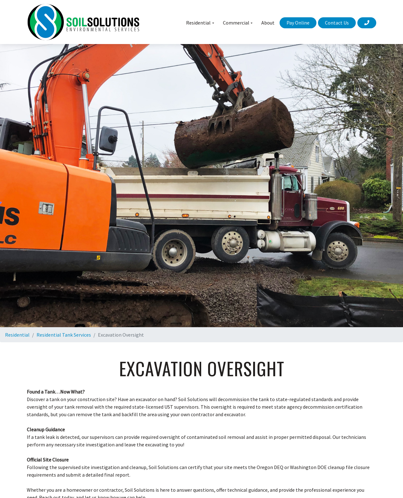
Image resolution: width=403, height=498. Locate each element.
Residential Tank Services (64, 335)
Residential (17, 335)
